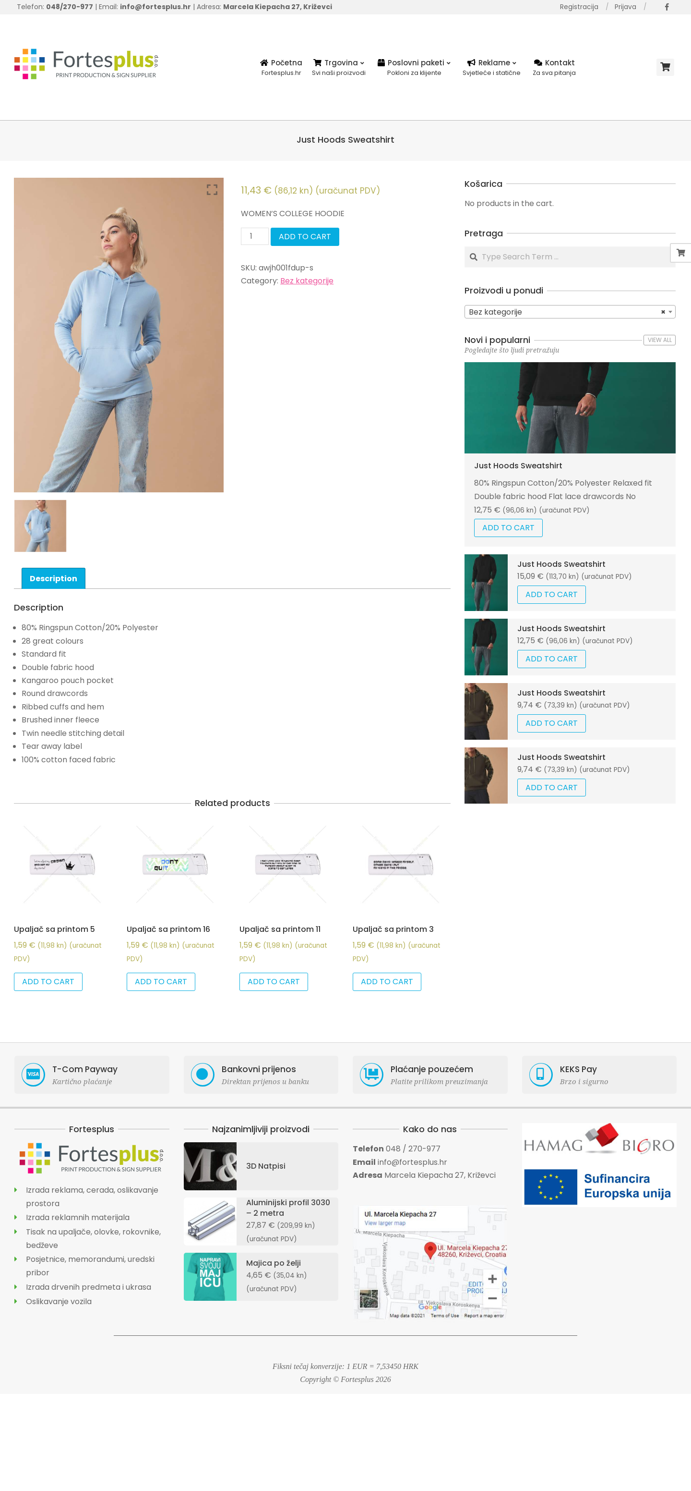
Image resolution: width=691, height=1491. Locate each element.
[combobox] (570, 311)
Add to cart (305, 236)
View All (660, 340)
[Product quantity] (255, 236)
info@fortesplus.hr (412, 1162)
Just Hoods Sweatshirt (518, 465)
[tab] (53, 578)
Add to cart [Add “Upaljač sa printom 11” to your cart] (274, 981)
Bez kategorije (307, 280)
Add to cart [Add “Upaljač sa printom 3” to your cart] (387, 981)
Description (53, 578)
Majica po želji (273, 1263)
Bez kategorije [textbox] (567, 312)
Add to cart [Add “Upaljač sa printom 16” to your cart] (161, 981)
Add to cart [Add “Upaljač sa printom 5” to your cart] (48, 981)
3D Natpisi (266, 1166)
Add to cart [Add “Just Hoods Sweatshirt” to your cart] (508, 527)
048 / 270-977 (413, 1148)
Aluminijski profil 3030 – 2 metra (288, 1208)
